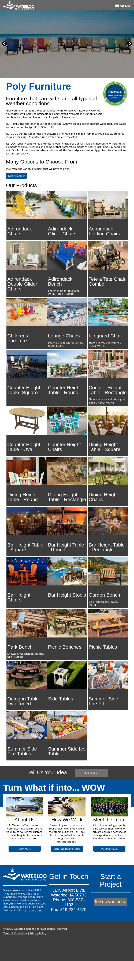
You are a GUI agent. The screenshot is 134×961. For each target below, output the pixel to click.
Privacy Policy (37, 933)
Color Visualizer (16, 175)
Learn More (24, 848)
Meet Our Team (109, 848)
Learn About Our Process (67, 848)
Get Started (91, 772)
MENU (122, 6)
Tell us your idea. (110, 901)
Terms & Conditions (15, 933)
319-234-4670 (73, 909)
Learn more (36, 910)
